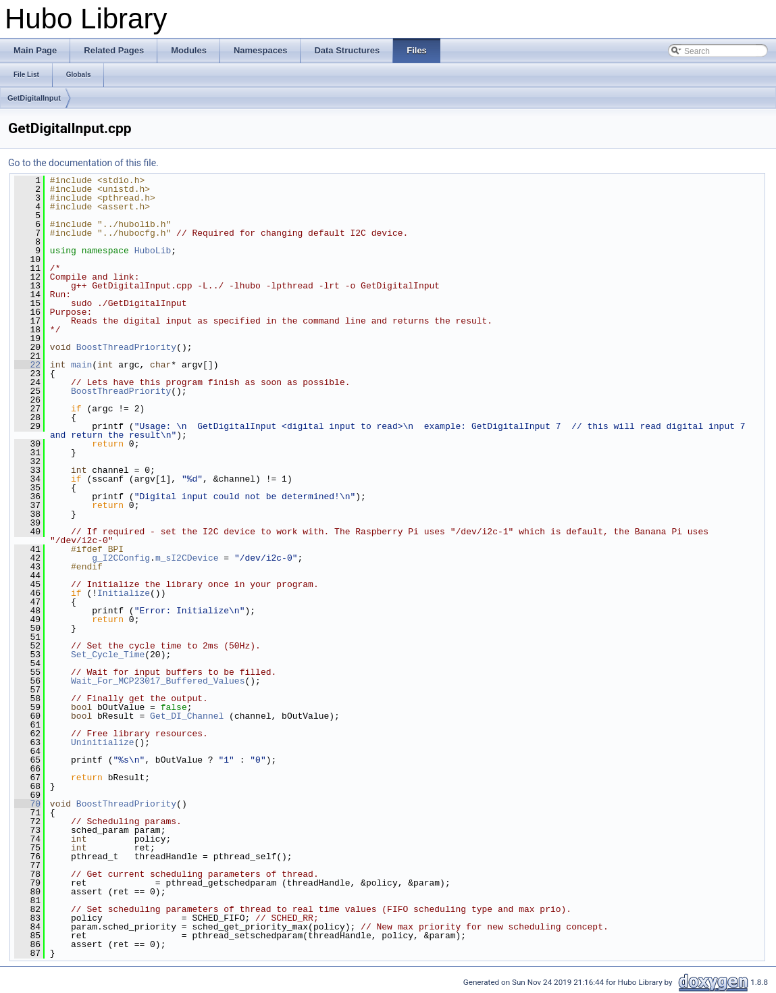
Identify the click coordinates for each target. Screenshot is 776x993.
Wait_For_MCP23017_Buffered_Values (157, 681)
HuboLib (153, 251)
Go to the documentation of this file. (83, 162)
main (81, 365)
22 (27, 365)
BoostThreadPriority (126, 347)
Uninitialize (102, 742)
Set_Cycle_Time (108, 654)
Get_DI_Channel (187, 716)
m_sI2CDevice (187, 558)
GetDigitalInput (34, 98)
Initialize (123, 593)
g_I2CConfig (121, 558)
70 (27, 804)
